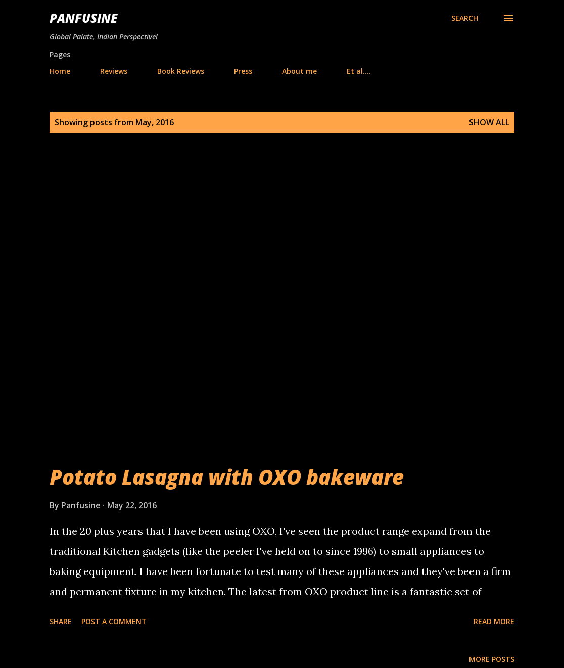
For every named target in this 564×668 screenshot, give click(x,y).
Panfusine (83, 18)
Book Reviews (180, 71)
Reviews (113, 71)
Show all (489, 122)
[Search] (464, 18)
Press (243, 71)
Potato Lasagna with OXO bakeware (227, 477)
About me (299, 71)
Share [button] (61, 621)
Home (60, 71)
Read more (494, 621)
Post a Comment (114, 621)
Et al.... (359, 71)
